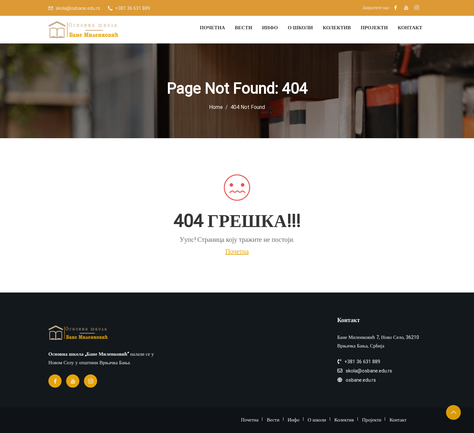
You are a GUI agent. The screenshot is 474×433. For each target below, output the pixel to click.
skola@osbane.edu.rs (78, 8)
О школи (300, 28)
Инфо (270, 28)
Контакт (410, 28)
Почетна (212, 28)
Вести (243, 28)
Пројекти (374, 28)
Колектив (337, 28)
